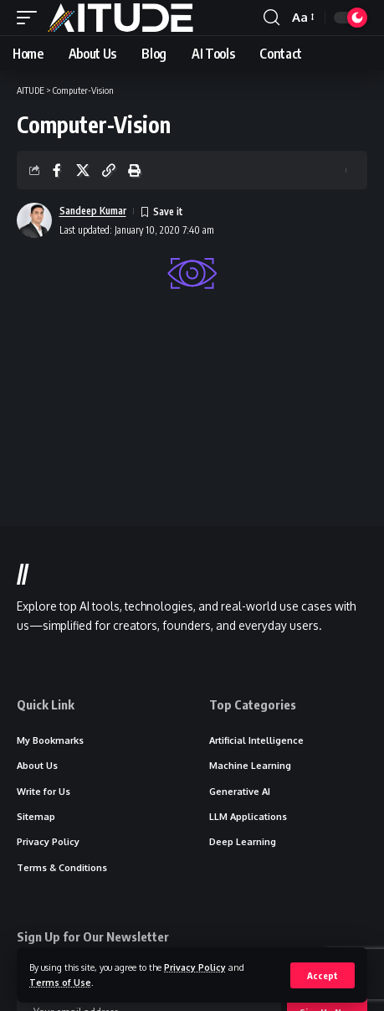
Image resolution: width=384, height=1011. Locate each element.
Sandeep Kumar (92, 210)
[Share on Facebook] (57, 170)
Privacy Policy (195, 967)
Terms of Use (60, 982)
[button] (322, 975)
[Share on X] (83, 170)
